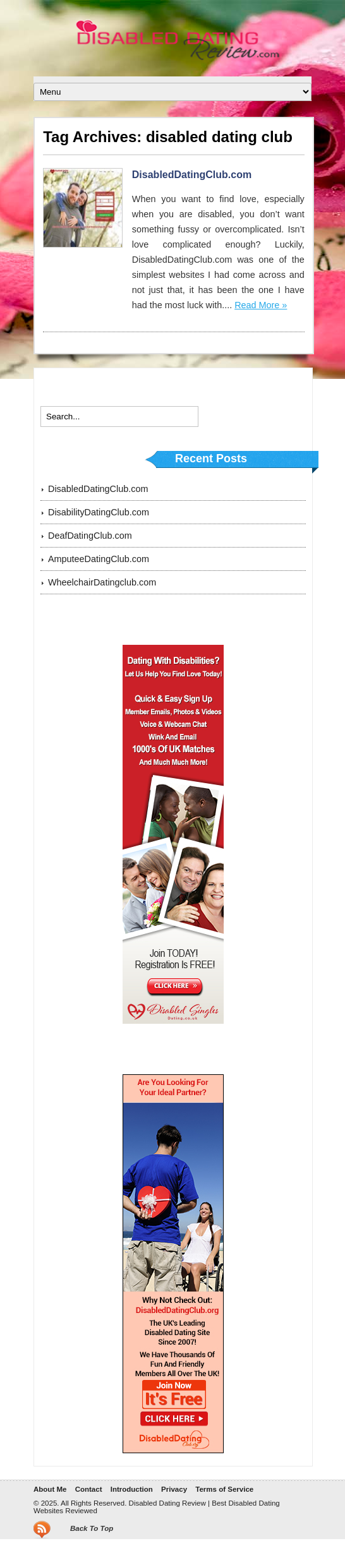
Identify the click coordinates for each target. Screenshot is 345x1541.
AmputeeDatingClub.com (98, 559)
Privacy (174, 1489)
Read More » (260, 305)
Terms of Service (224, 1489)
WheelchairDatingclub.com (102, 582)
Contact (88, 1489)
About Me (49, 1489)
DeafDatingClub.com (90, 536)
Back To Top (91, 1528)
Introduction (132, 1489)
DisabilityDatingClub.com (98, 512)
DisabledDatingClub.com (191, 174)
